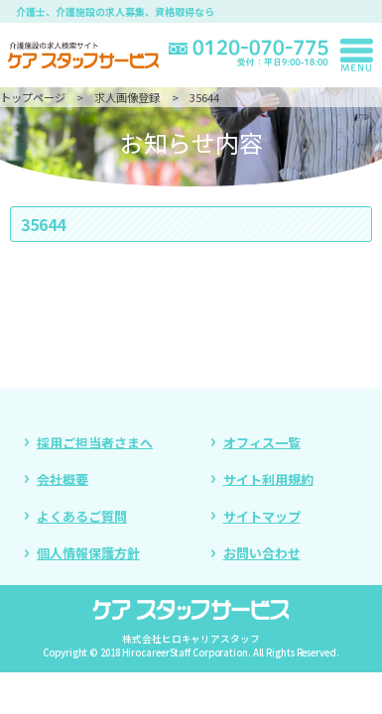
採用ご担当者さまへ (95, 441)
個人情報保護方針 (88, 552)
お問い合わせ (262, 552)
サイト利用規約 (268, 478)
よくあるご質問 (82, 516)
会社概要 (62, 478)
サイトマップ (262, 516)
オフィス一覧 (262, 441)
